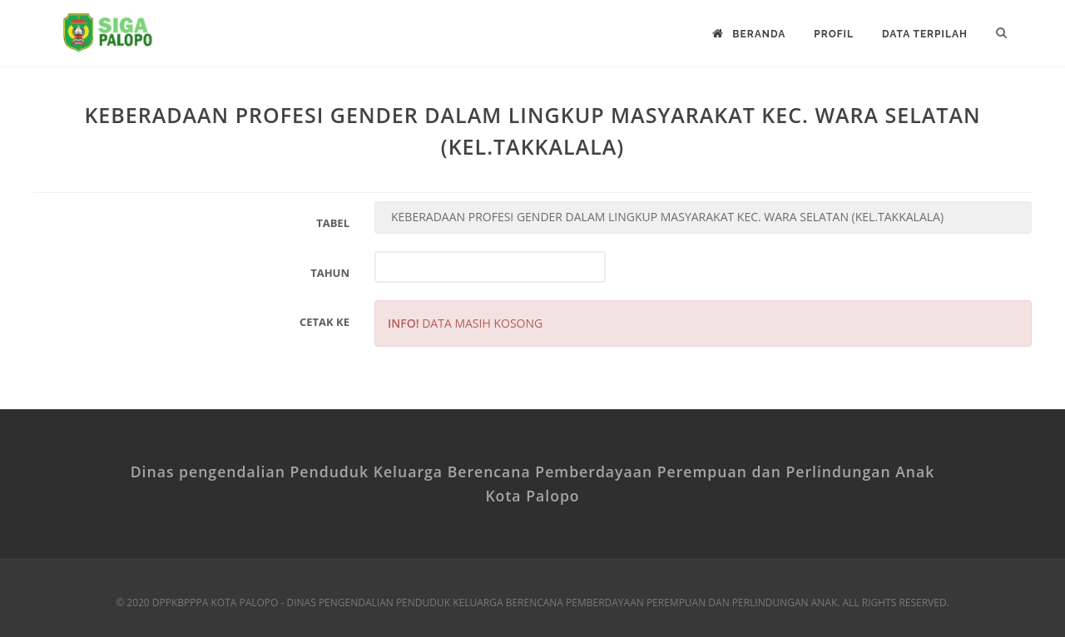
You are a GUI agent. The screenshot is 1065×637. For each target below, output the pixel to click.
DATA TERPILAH (925, 34)
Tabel (332, 222)
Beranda (748, 33)
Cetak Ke (324, 321)
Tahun (329, 272)
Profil (834, 34)
